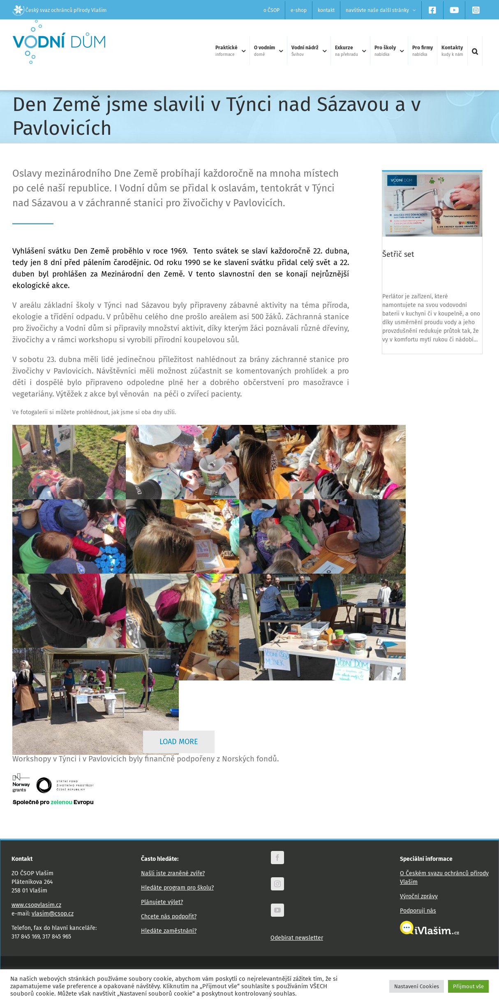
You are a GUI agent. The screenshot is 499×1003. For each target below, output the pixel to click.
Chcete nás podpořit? (168, 916)
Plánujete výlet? (162, 902)
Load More (178, 741)
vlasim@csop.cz (53, 913)
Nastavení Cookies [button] (416, 986)
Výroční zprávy (419, 896)
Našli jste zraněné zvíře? (173, 873)
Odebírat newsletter (296, 937)
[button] (475, 51)
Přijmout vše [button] (468, 986)
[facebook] (277, 857)
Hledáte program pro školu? (177, 887)
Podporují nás (418, 910)
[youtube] (277, 910)
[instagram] (277, 883)
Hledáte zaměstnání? (168, 930)
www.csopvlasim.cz (36, 905)
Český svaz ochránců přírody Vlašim (59, 10)
